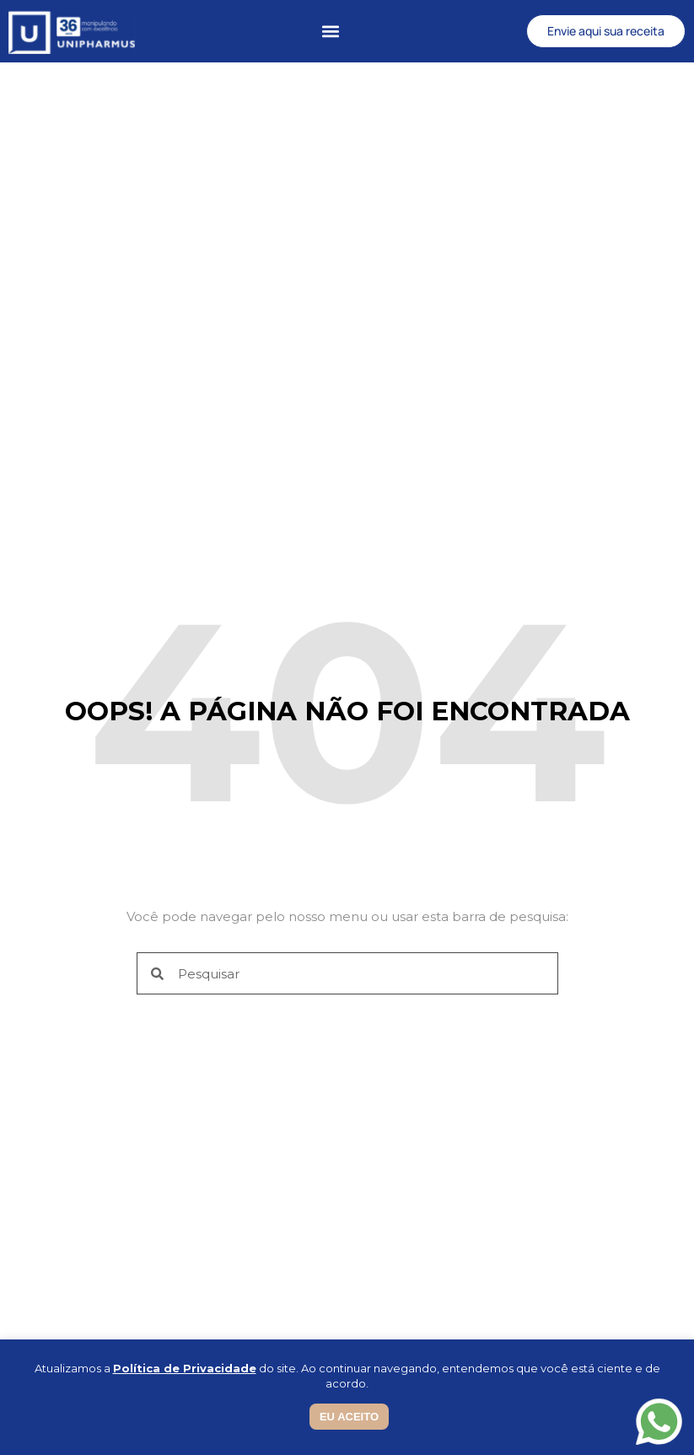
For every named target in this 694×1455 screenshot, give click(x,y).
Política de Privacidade (184, 1368)
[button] (331, 32)
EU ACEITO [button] (349, 1416)
